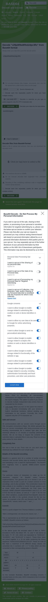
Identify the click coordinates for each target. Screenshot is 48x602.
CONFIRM (14, 385)
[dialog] (24, 301)
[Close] (43, 214)
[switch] (39, 263)
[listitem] (24, 257)
